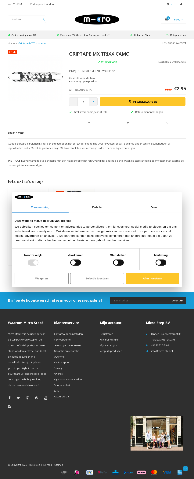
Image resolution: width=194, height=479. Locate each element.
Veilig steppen (62, 362)
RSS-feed (47, 464)
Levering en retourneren (68, 345)
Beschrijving (16, 132)
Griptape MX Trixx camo (32, 43)
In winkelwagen (142, 101)
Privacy (58, 368)
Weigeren (41, 278)
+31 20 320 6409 (160, 345)
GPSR (57, 390)
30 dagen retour (176, 35)
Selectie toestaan (97, 278)
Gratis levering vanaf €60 (22, 35)
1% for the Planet (140, 35)
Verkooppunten (63, 339)
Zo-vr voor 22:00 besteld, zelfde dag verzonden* (83, 35)
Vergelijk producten (111, 351)
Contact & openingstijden (68, 334)
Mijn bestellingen (109, 339)
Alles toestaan (152, 278)
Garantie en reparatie (66, 351)
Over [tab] (154, 207)
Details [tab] (97, 207)
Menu (15, 4)
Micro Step (34, 464)
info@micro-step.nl (162, 351)
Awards (58, 373)
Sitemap (58, 464)
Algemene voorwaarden (68, 379)
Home (11, 43)
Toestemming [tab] (40, 207)
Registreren (106, 334)
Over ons (59, 356)
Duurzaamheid (62, 385)
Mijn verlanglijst (109, 345)
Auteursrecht (61, 396)
